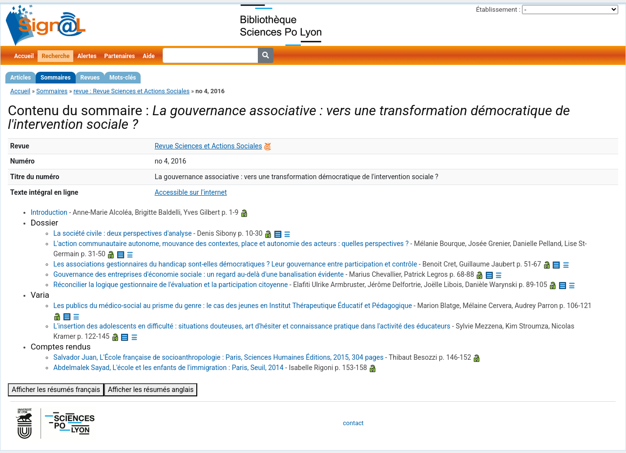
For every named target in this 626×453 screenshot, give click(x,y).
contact (353, 423)
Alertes (86, 56)
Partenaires (119, 56)
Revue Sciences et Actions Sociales (208, 146)
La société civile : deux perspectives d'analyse (122, 233)
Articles (20, 77)
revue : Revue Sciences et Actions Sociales (131, 91)
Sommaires (55, 77)
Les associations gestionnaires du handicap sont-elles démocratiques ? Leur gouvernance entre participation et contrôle (235, 264)
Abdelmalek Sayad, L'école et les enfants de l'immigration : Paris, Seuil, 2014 (168, 367)
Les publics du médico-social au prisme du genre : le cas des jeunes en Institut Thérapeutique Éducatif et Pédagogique (232, 305)
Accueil (24, 56)
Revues (90, 77)
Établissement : (498, 9)
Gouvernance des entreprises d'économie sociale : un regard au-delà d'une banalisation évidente (198, 274)
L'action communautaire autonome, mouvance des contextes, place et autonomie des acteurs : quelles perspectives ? (231, 243)
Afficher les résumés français (56, 389)
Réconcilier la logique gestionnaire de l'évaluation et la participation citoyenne (170, 284)
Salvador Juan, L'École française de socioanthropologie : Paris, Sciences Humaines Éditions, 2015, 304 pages (218, 357)
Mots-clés (122, 77)
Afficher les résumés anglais (151, 389)
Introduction (49, 212)
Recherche (55, 56)
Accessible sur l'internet (191, 192)
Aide (148, 56)
